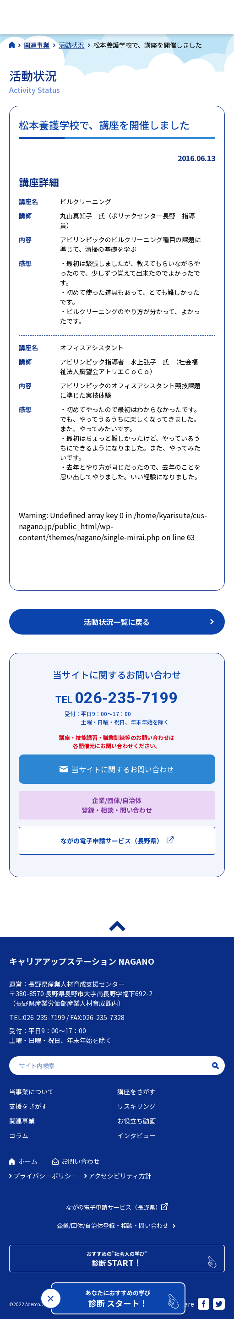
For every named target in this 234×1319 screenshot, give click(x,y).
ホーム (28, 1161)
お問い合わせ (80, 1161)
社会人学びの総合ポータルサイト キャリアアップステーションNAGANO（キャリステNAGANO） (73, 15)
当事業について (31, 1091)
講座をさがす (136, 1091)
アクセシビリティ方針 (120, 1175)
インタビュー (136, 1135)
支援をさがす (28, 1106)
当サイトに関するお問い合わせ (122, 769)
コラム (18, 1135)
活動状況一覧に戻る (117, 621)
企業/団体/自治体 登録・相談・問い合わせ (117, 805)
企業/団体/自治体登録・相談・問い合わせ (113, 1225)
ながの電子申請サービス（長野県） (111, 840)
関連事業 (22, 1120)
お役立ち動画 (136, 1120)
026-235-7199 (116, 698)
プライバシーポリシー (45, 1175)
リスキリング (136, 1106)
